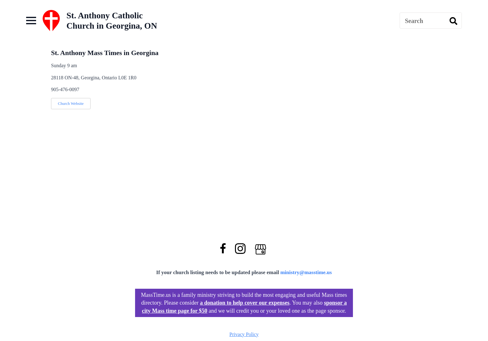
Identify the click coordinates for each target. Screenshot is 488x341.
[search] (453, 21)
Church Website (71, 103)
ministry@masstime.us (306, 272)
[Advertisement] (280, 21)
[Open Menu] (31, 21)
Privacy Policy (244, 334)
